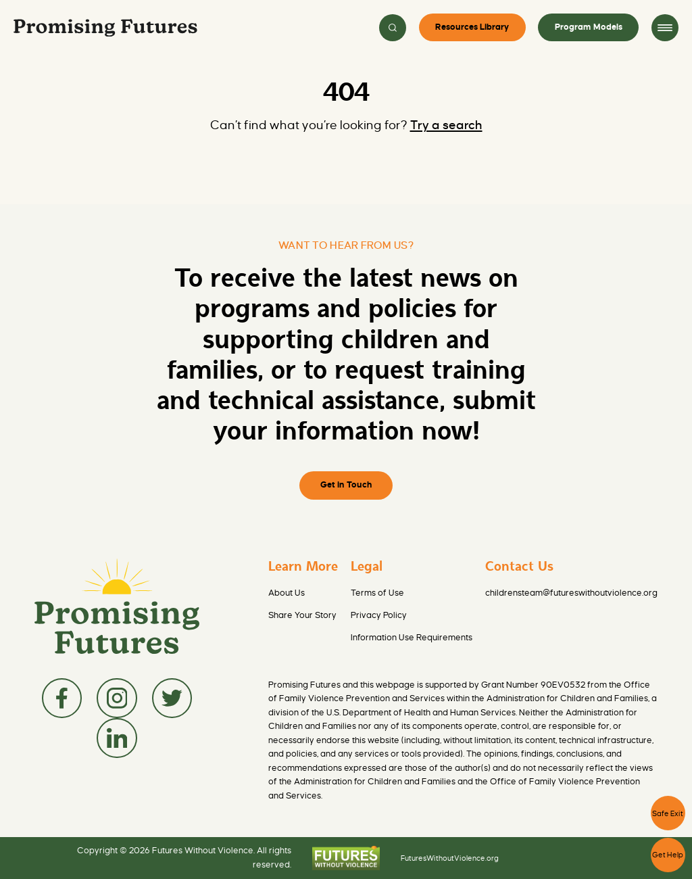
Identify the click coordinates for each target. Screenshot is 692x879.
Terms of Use (377, 593)
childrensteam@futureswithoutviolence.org (571, 593)
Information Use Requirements (411, 637)
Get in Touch (346, 485)
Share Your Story (302, 615)
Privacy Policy (379, 615)
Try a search (446, 125)
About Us (286, 593)
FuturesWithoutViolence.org (450, 858)
